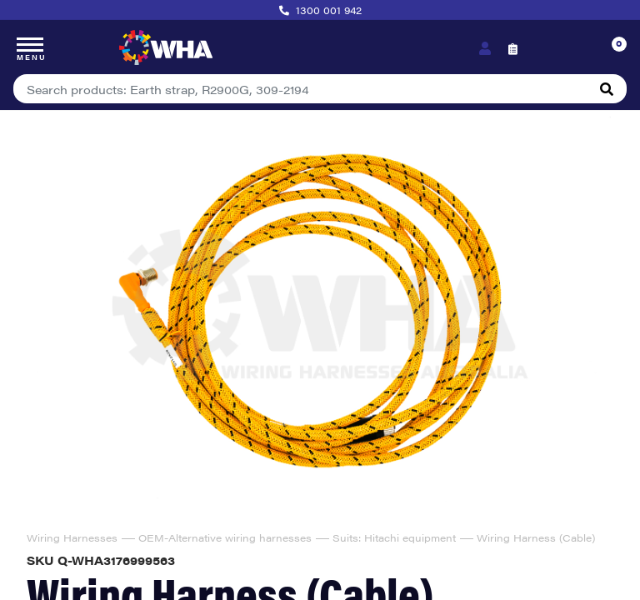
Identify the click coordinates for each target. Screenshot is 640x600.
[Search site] (607, 88)
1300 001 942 (329, 10)
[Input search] (300, 88)
